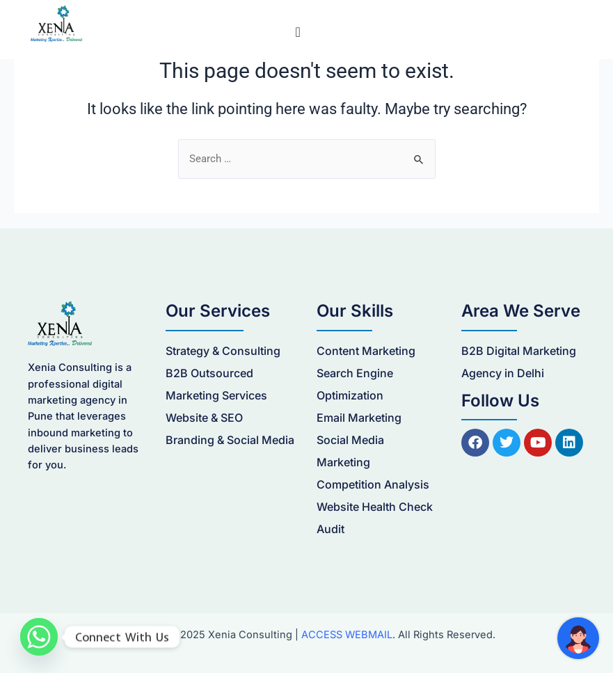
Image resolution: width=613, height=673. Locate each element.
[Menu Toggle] (297, 32)
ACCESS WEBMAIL (346, 634)
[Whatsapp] (39, 637)
